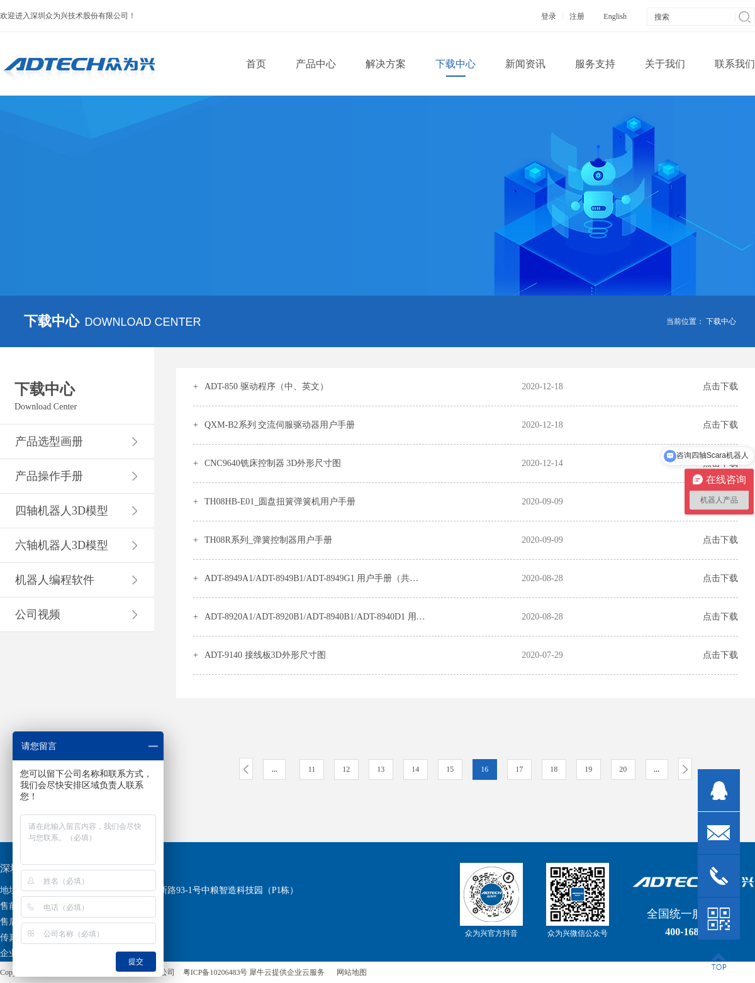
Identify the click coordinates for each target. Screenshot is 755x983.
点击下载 (720, 386)
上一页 (246, 768)
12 (346, 769)
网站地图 (350, 972)
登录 (548, 16)
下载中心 (721, 321)
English (615, 16)
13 (380, 769)
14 (415, 769)
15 (450, 769)
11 (312, 769)
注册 (576, 16)
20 (623, 769)
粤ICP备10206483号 (215, 972)
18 (553, 769)
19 (588, 769)
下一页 (685, 768)
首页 (256, 63)
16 (484, 769)
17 (519, 769)
